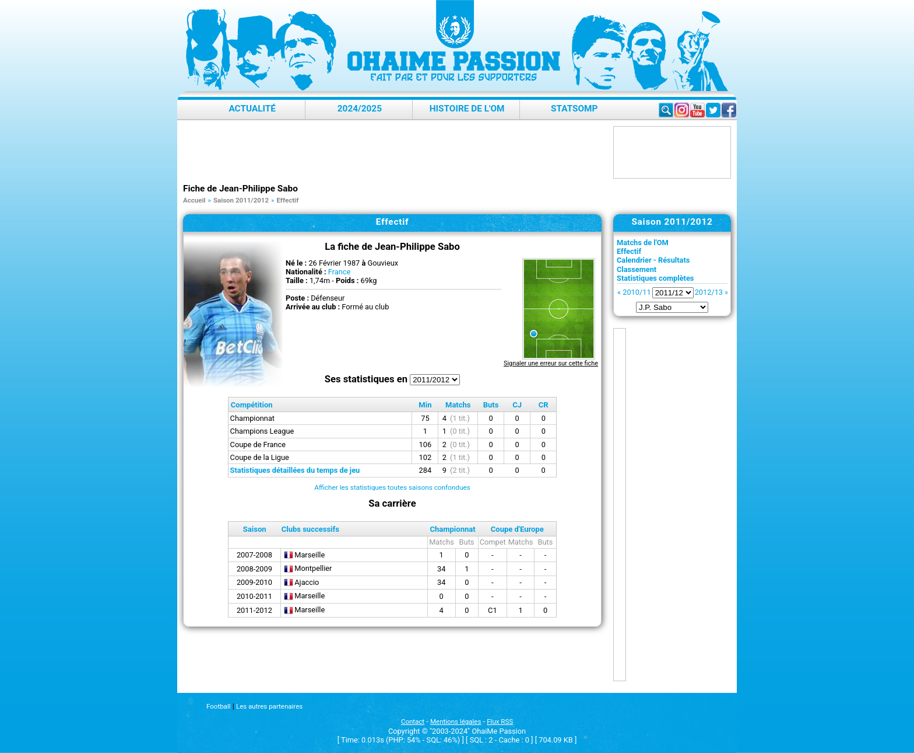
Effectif (629, 251)
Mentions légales (455, 721)
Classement (636, 269)
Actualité (252, 108)
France (339, 271)
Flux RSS (500, 721)
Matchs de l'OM (643, 242)
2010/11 (637, 292)
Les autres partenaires (269, 706)
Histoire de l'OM (467, 108)
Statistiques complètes (655, 278)
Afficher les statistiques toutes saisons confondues (392, 487)
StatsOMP (574, 108)
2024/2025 (360, 108)
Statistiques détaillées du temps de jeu (295, 470)
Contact (412, 721)
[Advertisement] (395, 152)
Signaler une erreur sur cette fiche (551, 363)
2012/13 (709, 292)
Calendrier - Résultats (653, 260)
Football (218, 706)
